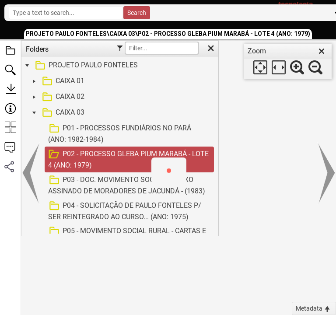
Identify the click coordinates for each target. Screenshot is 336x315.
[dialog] (288, 61)
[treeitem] (119, 66)
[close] (321, 51)
